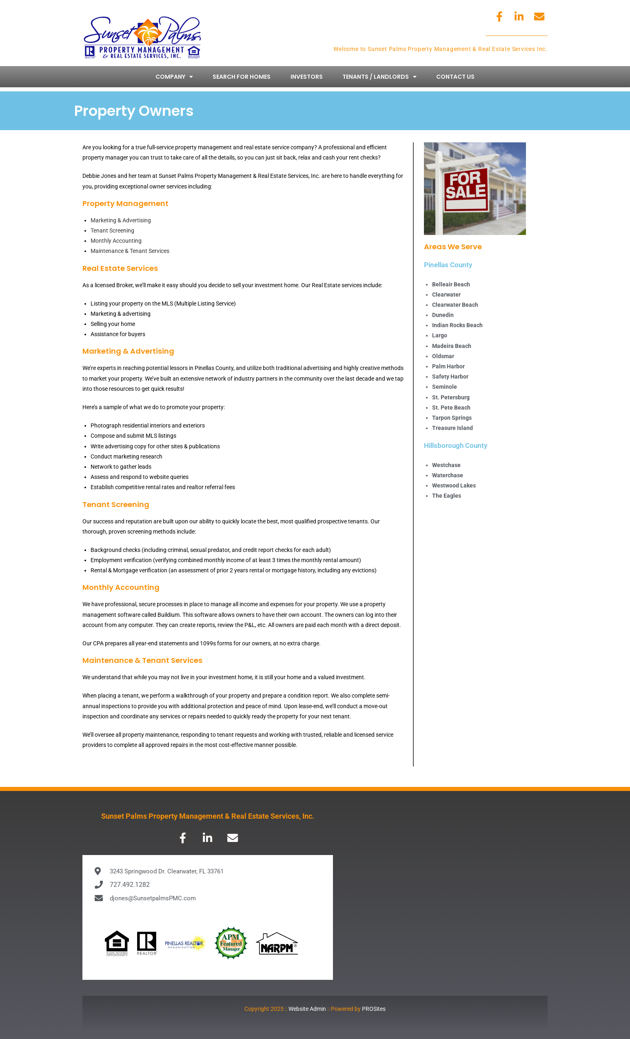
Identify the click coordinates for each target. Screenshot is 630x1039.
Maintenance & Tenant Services (130, 251)
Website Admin (307, 1009)
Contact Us (455, 77)
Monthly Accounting (116, 240)
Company (174, 77)
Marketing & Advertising (121, 220)
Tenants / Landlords (379, 77)
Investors (307, 77)
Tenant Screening (112, 230)
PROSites (374, 1009)
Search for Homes (242, 77)
